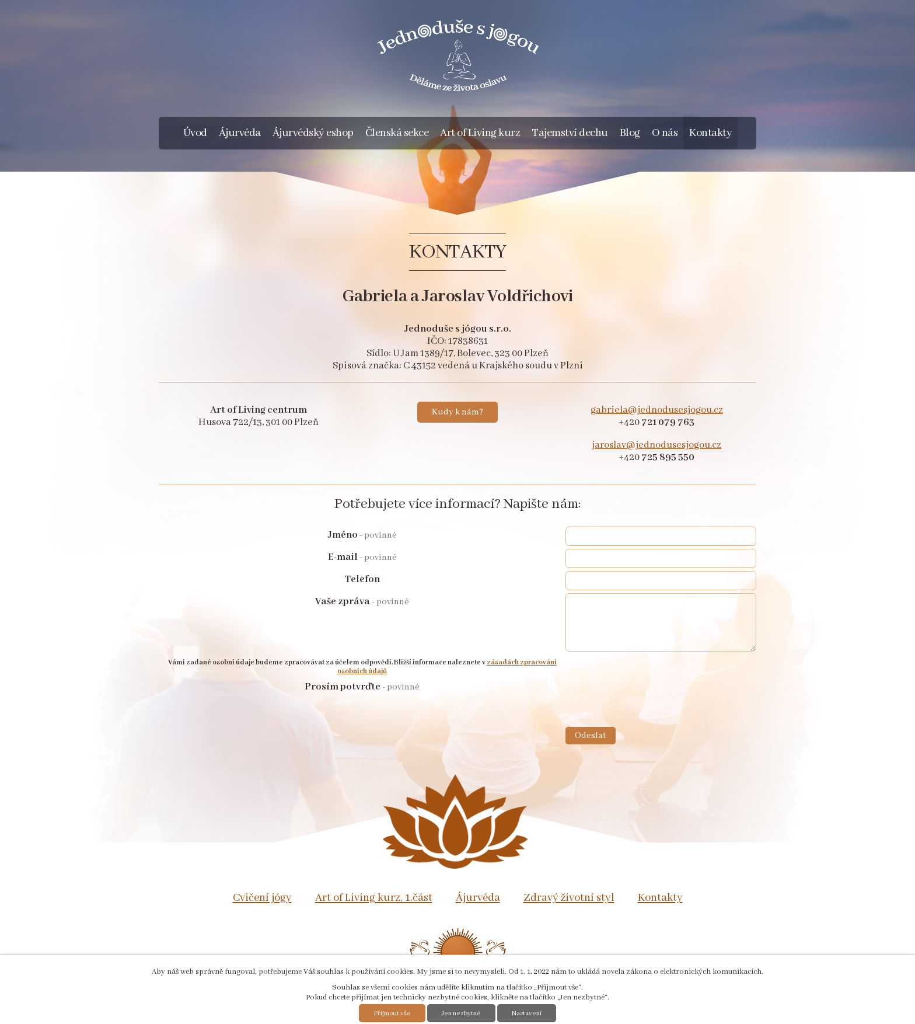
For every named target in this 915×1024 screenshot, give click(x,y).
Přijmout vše (392, 1013)
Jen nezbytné (461, 1013)
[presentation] (654, 703)
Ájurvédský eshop (313, 133)
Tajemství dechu (570, 133)
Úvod (195, 133)
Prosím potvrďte (362, 687)
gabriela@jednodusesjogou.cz (657, 410)
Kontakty (710, 133)
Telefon (362, 579)
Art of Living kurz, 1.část (373, 898)
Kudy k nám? (457, 412)
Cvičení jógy (262, 898)
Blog (630, 133)
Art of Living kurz (480, 133)
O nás (665, 133)
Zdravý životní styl (568, 898)
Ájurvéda (240, 133)
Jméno (362, 535)
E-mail (362, 557)
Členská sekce (397, 133)
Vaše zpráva (362, 601)
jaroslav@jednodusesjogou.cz (656, 445)
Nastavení (527, 1013)
